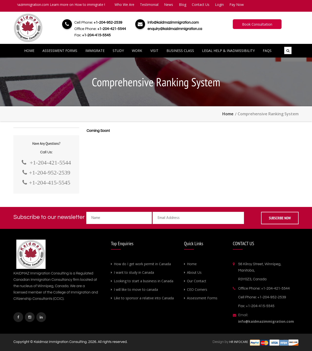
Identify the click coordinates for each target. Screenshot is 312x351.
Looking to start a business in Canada (143, 281)
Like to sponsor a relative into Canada (144, 298)
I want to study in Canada (134, 272)
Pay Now (236, 4)
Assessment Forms (59, 50)
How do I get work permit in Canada (142, 264)
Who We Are (124, 4)
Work (137, 50)
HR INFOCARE (239, 342)
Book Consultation (257, 24)
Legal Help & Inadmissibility (228, 50)
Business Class (180, 50)
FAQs (267, 50)
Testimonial (149, 4)
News (168, 4)
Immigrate (95, 50)
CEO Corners (197, 289)
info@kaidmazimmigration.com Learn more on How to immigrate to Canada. (64, 4)
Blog (182, 4)
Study (118, 50)
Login (219, 4)
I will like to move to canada (136, 289)
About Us (194, 272)
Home (29, 50)
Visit (154, 50)
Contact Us (200, 4)
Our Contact (196, 281)
